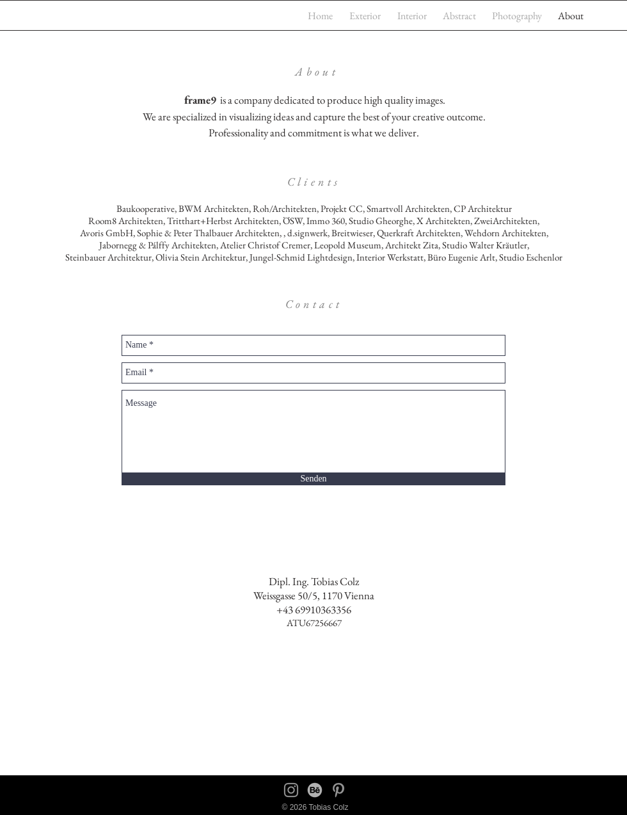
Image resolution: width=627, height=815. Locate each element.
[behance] (314, 790)
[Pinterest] (338, 790)
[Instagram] (291, 790)
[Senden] (313, 479)
